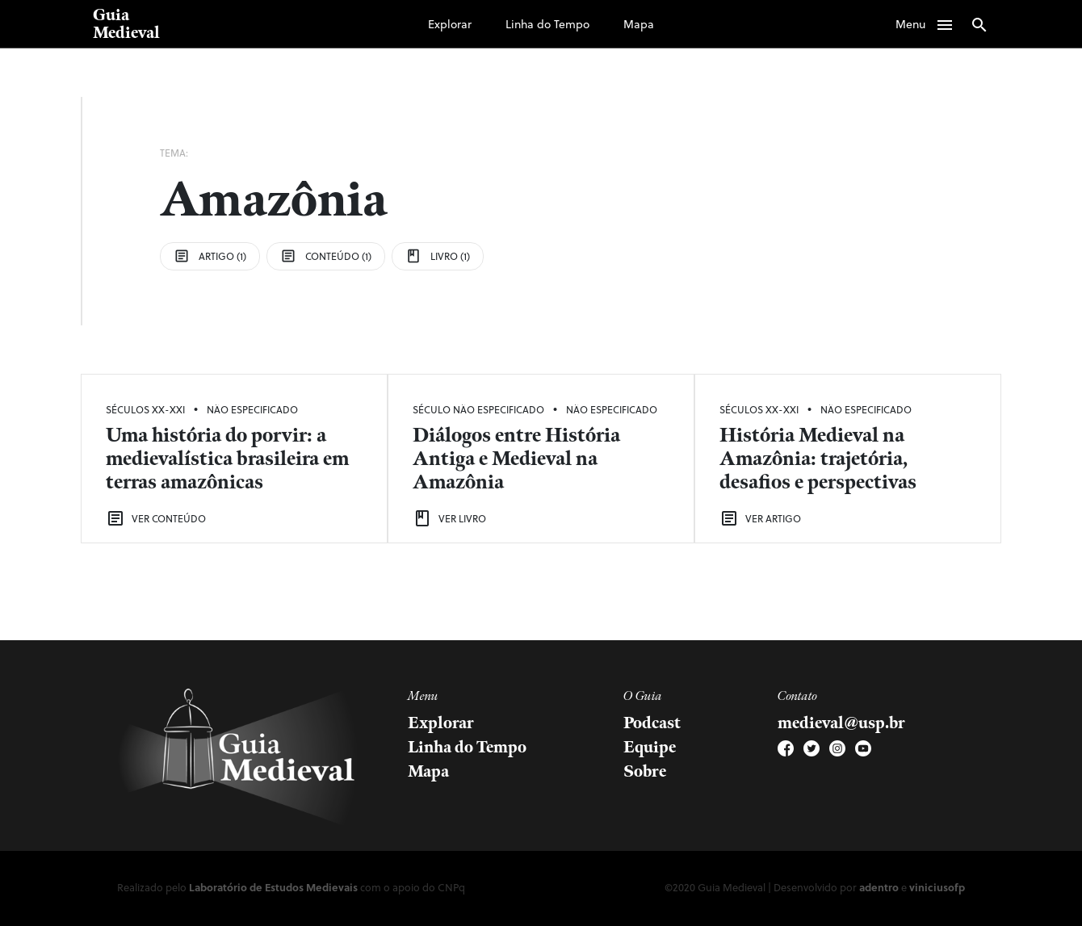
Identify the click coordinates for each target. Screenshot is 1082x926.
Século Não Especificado (478, 409)
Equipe (649, 747)
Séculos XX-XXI (145, 409)
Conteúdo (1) (325, 256)
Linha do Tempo (547, 23)
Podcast (652, 723)
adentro (879, 887)
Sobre (644, 771)
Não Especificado (252, 409)
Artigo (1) (210, 256)
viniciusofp (937, 887)
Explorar (450, 23)
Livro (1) (437, 256)
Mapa (638, 23)
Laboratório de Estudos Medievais (273, 887)
